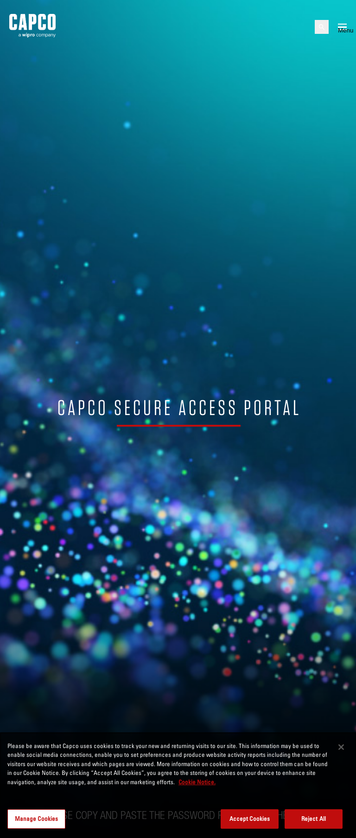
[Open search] (322, 27)
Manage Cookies (36, 818)
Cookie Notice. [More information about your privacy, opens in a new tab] (197, 782)
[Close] (341, 747)
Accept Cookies (249, 818)
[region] (178, 785)
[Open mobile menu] (342, 27)
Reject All (313, 818)
